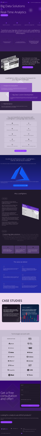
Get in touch (20, 150)
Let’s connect (4, 15)
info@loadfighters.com (14, 428)
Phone (22, 394)
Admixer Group (37, 2)
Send (30, 405)
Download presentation (27, 67)
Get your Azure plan (20, 185)
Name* (22, 385)
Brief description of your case (26, 399)
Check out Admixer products (6, 422)
